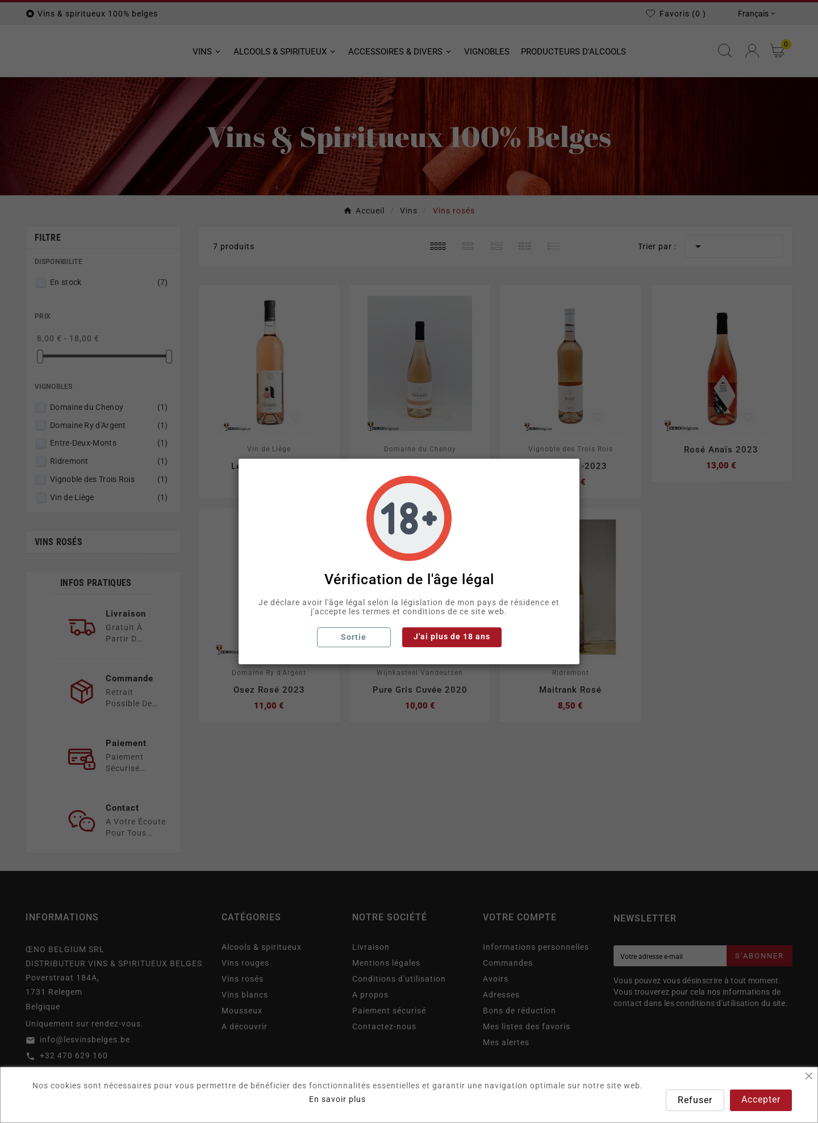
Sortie (353, 637)
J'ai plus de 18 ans (452, 636)
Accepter (761, 1099)
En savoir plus (337, 1099)
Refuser (695, 1100)
